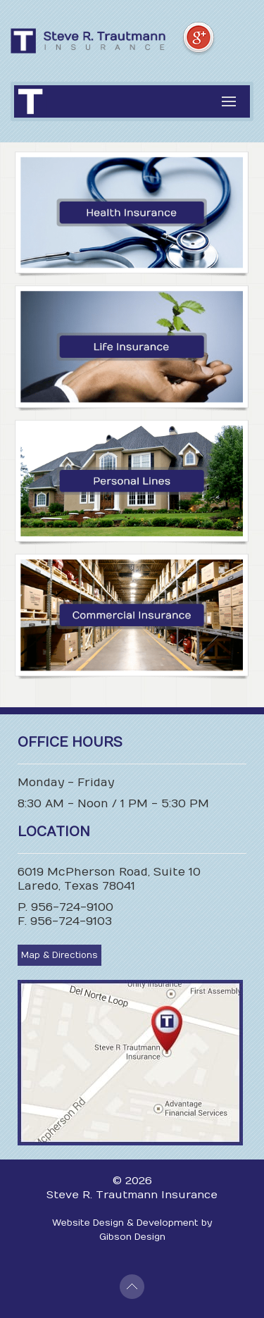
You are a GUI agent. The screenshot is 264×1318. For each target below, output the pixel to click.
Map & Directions (59, 955)
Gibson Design (132, 1237)
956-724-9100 (72, 907)
